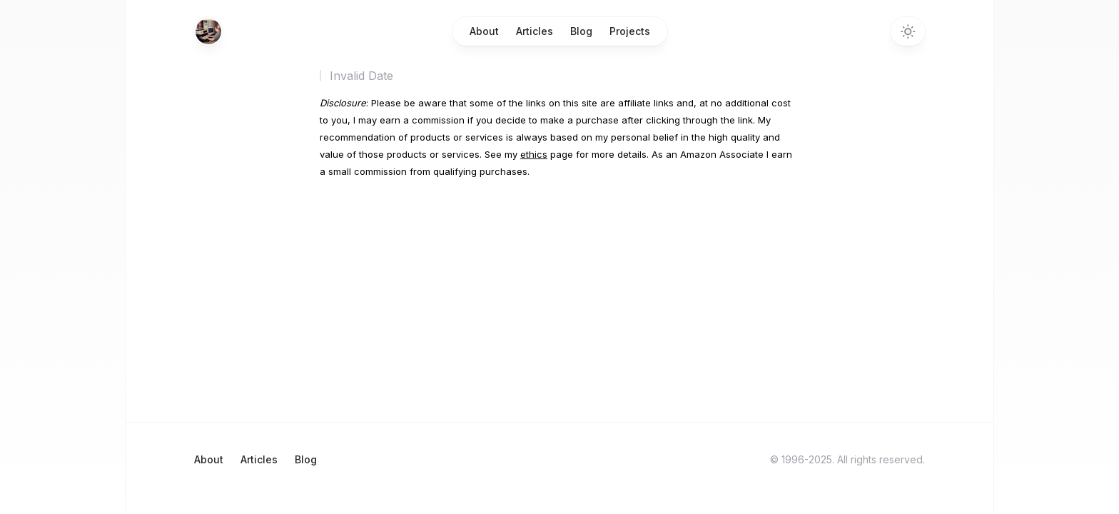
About (484, 31)
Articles (534, 31)
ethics (533, 154)
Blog (581, 31)
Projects (629, 31)
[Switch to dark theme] (908, 31)
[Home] (208, 31)
